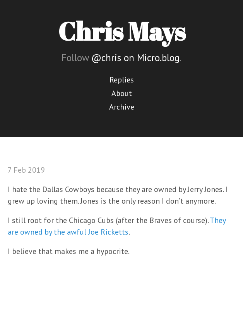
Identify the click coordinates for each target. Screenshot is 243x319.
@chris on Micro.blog (135, 57)
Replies (122, 80)
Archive (121, 107)
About (121, 93)
